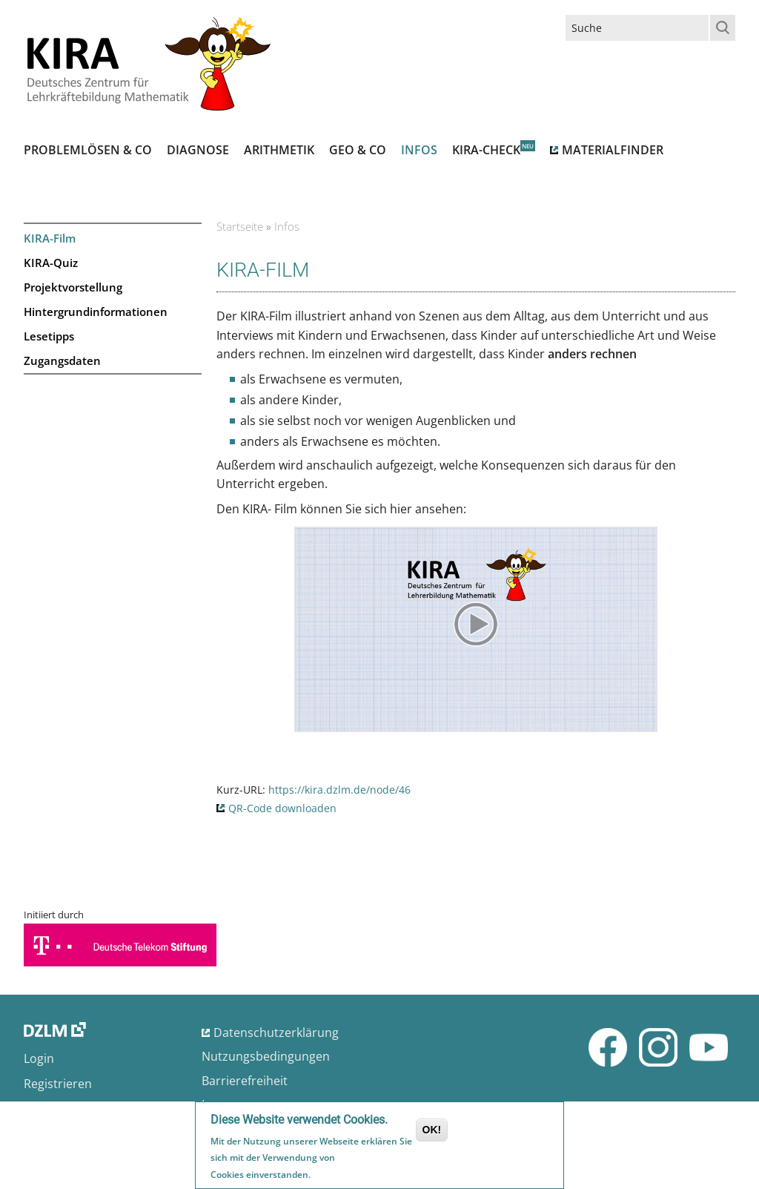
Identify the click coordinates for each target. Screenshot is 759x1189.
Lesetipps (49, 336)
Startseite (239, 226)
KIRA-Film (50, 238)
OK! (432, 1132)
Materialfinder (612, 150)
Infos (419, 150)
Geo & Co (357, 150)
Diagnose (198, 150)
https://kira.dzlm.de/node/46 (339, 790)
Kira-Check (486, 150)
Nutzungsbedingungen (266, 1056)
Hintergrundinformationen (96, 311)
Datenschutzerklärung (276, 1032)
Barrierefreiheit (245, 1081)
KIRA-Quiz (51, 262)
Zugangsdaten (62, 360)
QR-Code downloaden (282, 808)
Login (39, 1058)
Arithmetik (279, 150)
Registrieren (58, 1084)
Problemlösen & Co (88, 150)
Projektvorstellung (73, 287)
